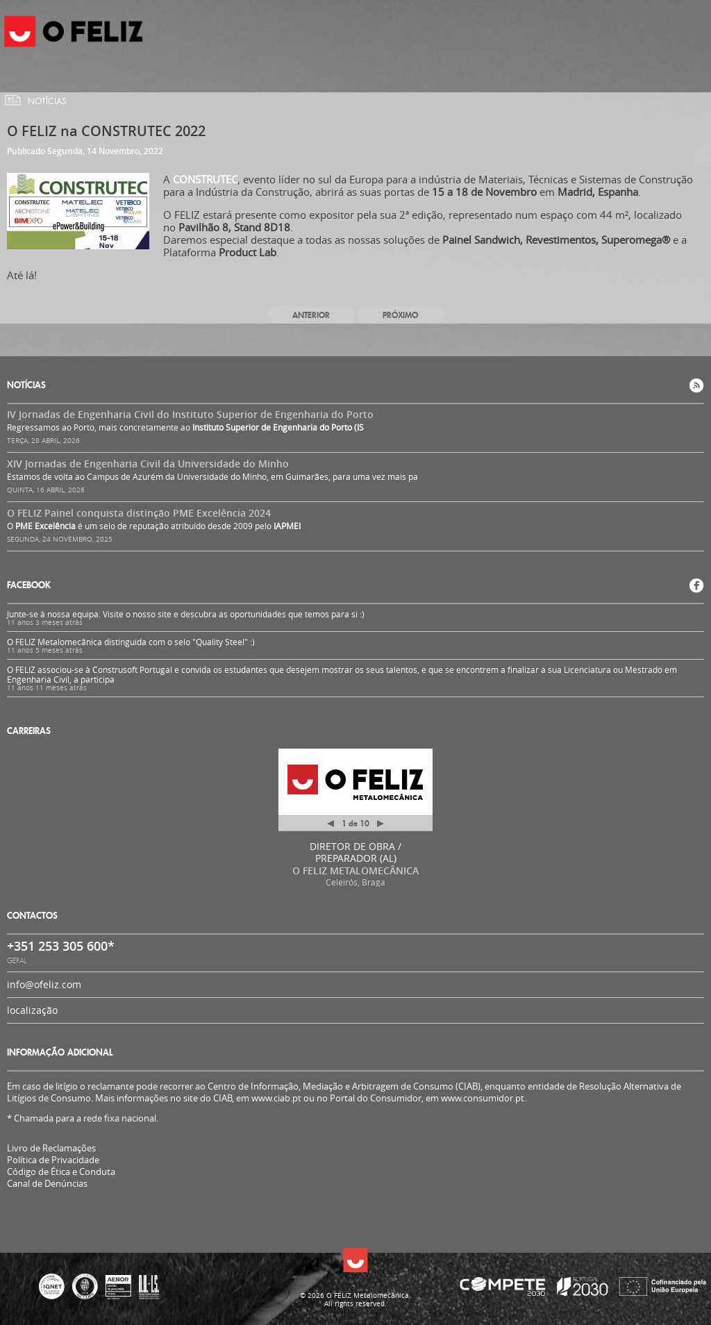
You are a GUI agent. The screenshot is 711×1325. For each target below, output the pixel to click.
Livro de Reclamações (51, 1148)
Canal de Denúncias (47, 1184)
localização (32, 1010)
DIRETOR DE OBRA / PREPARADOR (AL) (355, 852)
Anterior (311, 315)
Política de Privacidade (53, 1160)
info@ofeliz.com (44, 984)
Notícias (47, 101)
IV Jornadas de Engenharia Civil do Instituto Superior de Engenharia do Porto (190, 414)
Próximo (400, 315)
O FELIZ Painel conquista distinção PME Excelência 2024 (139, 512)
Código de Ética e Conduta (61, 1172)
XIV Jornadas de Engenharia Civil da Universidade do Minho (148, 463)
